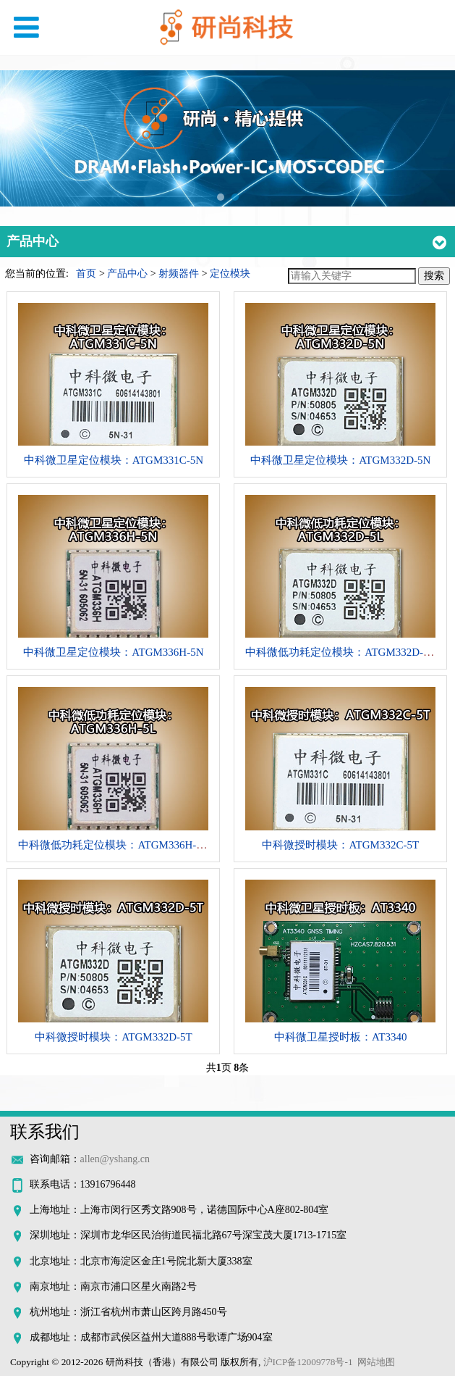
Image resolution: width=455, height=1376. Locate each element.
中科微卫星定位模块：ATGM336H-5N (113, 652)
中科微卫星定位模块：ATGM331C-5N (113, 460)
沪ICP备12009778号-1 (308, 1362)
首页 (86, 273)
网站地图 (376, 1362)
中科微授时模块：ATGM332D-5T (113, 1037)
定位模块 (230, 273)
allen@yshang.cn (115, 1159)
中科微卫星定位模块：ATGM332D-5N (340, 460)
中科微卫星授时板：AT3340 (340, 1037)
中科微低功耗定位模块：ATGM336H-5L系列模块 (135, 845)
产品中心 (127, 273)
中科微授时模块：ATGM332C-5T (340, 845)
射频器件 (178, 273)
